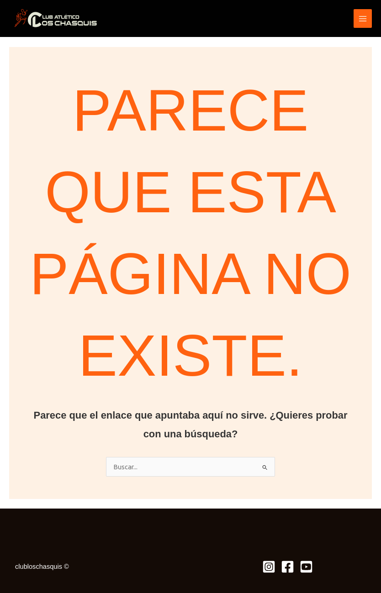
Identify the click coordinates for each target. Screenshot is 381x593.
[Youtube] (306, 566)
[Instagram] (268, 566)
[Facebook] (287, 566)
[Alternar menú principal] (363, 18)
